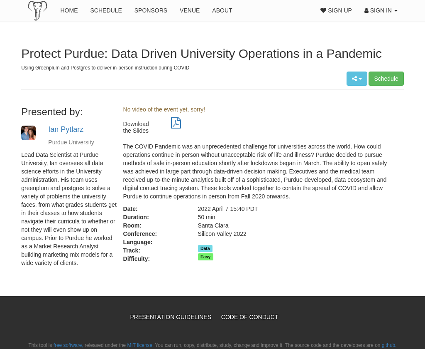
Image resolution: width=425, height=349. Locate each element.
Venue (190, 10)
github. (389, 345)
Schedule (106, 10)
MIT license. (140, 345)
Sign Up (336, 10)
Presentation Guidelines (171, 317)
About (222, 10)
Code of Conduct (249, 317)
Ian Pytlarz (65, 129)
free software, (68, 345)
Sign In (381, 10)
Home (69, 10)
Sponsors (150, 10)
